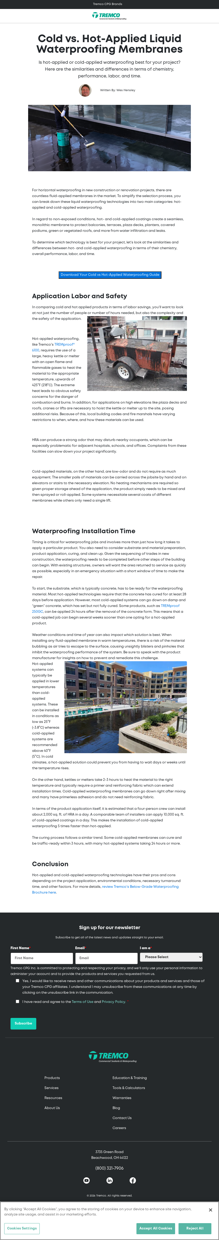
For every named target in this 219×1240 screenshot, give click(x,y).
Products (52, 1078)
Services (51, 1088)
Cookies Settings (22, 1228)
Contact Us (122, 1118)
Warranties (122, 1098)
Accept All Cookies (155, 1228)
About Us (52, 1108)
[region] (109, 1221)
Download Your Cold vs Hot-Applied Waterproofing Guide (110, 274)
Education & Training (130, 1078)
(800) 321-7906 (109, 1168)
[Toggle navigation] (109, 4)
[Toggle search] (212, 16)
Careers (119, 1128)
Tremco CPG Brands (107, 4)
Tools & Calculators (129, 1088)
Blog (116, 1108)
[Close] (210, 1210)
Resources (53, 1098)
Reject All (194, 1228)
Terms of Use (82, 1002)
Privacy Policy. (114, 1002)
